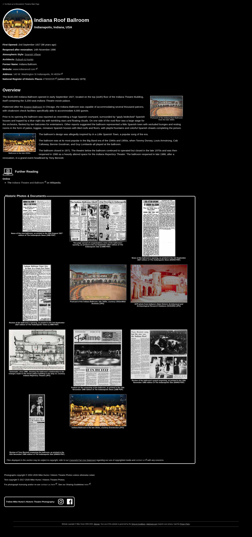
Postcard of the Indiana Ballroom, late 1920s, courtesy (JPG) (98, 301)
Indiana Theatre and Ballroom (28, 182)
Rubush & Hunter (24, 59)
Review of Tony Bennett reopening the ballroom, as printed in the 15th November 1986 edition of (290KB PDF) (36, 452)
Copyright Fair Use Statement (82, 460)
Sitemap (97, 524)
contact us (140, 460)
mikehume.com (151, 524)
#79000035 (49, 79)
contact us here (48, 484)
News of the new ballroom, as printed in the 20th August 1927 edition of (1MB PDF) (37, 233)
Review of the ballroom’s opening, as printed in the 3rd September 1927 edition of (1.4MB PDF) (37, 323)
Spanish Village (33, 54)
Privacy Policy (185, 524)
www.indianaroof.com (24, 69)
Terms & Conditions (138, 524)
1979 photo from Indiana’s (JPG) (158, 304)
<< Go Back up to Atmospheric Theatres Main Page (21, 4)
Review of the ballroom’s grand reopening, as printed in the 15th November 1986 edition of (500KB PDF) (158, 380)
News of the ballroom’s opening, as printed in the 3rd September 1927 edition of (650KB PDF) (159, 258)
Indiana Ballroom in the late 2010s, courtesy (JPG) (98, 427)
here (86, 484)
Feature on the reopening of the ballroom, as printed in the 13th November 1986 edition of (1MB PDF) (97, 387)
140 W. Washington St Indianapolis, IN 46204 (36, 74)
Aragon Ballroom (33, 106)
